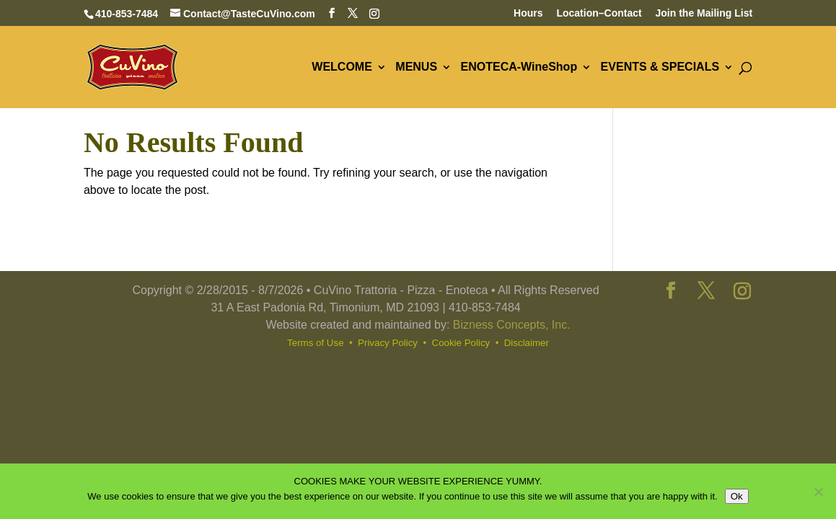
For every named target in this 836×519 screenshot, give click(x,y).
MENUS (416, 67)
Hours (528, 13)
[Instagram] (374, 14)
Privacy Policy (388, 342)
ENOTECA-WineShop (519, 67)
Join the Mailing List (704, 13)
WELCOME (342, 67)
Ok (737, 496)
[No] (818, 491)
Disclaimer (526, 342)
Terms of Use (315, 342)
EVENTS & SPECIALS (660, 67)
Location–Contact (598, 13)
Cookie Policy (461, 342)
